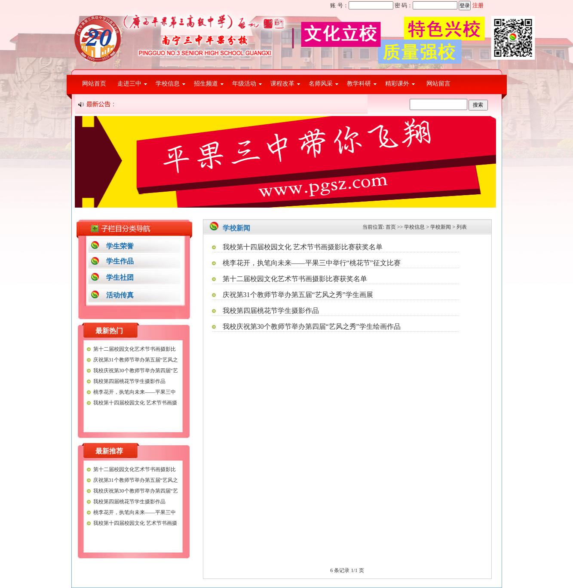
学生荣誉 (120, 246)
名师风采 (321, 83)
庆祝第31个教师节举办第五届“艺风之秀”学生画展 (298, 294)
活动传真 (120, 295)
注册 (478, 5)
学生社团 (120, 277)
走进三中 (129, 83)
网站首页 (94, 83)
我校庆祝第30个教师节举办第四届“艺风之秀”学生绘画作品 (312, 326)
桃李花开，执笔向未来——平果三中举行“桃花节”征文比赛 (312, 262)
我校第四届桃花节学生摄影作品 (129, 381)
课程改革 (282, 83)
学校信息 (168, 83)
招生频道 (206, 83)
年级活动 (244, 83)
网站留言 (438, 83)
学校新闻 (440, 227)
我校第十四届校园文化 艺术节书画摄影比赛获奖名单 (303, 247)
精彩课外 (397, 83)
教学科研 (359, 83)
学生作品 (120, 261)
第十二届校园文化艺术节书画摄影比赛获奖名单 (295, 278)
